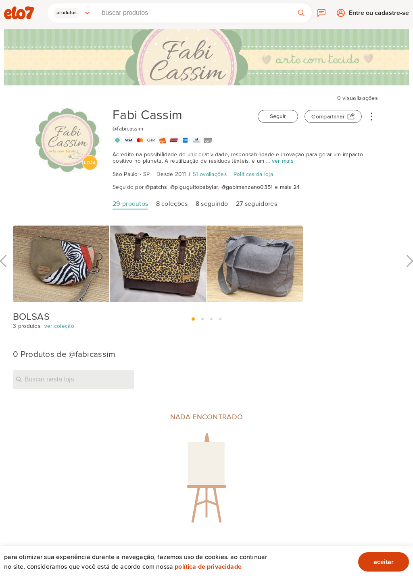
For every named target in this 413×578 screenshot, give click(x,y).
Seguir (278, 116)
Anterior (3, 279)
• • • (371, 116)
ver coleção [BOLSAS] (59, 326)
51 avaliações (210, 174)
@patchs (156, 187)
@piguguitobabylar (194, 187)
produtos (130, 204)
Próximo (410, 279)
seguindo (212, 204)
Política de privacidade (208, 566)
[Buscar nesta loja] (73, 379)
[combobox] (194, 13)
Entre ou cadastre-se (379, 15)
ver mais (283, 161)
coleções (172, 204)
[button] (72, 13)
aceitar (383, 562)
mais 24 (290, 187)
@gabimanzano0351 (247, 187)
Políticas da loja (253, 174)
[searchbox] (194, 13)
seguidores (256, 204)
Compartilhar (328, 117)
